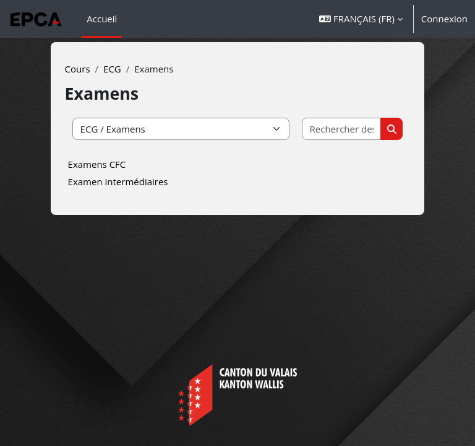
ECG (112, 69)
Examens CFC (97, 164)
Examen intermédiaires (118, 181)
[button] (361, 19)
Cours (77, 69)
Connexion (444, 18)
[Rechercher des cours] (342, 129)
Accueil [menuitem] (102, 18)
